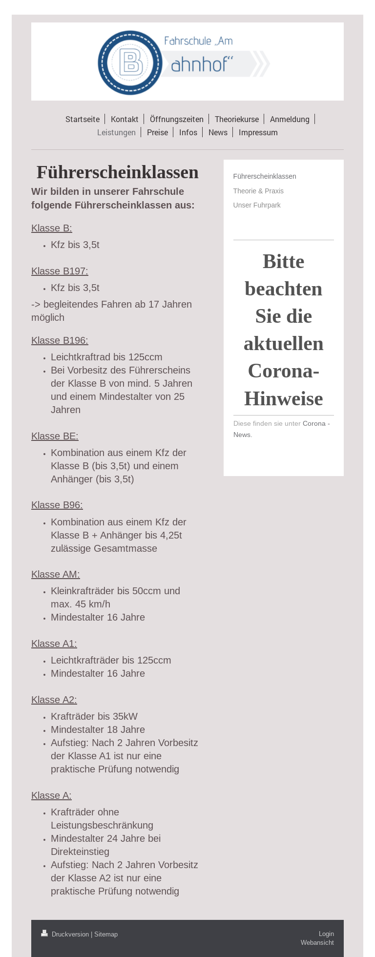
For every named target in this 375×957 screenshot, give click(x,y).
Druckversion (66, 934)
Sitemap (106, 934)
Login (326, 933)
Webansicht (317, 942)
